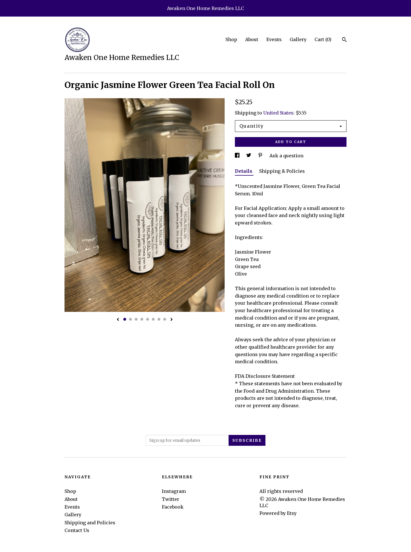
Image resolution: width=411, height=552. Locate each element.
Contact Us (77, 530)
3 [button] (136, 319)
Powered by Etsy (278, 513)
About (251, 39)
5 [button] (147, 319)
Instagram (174, 491)
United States (278, 113)
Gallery (298, 39)
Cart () (323, 39)
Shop (231, 39)
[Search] (344, 40)
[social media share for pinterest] (261, 155)
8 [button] (164, 319)
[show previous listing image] (117, 320)
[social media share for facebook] (238, 155)
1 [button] (124, 319)
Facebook (173, 507)
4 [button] (141, 319)
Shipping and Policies (90, 522)
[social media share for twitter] (249, 155)
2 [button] (130, 319)
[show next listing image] (171, 320)
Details (244, 171)
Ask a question (286, 155)
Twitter (170, 499)
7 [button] (159, 319)
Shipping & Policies (282, 171)
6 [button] (153, 319)
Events (274, 39)
